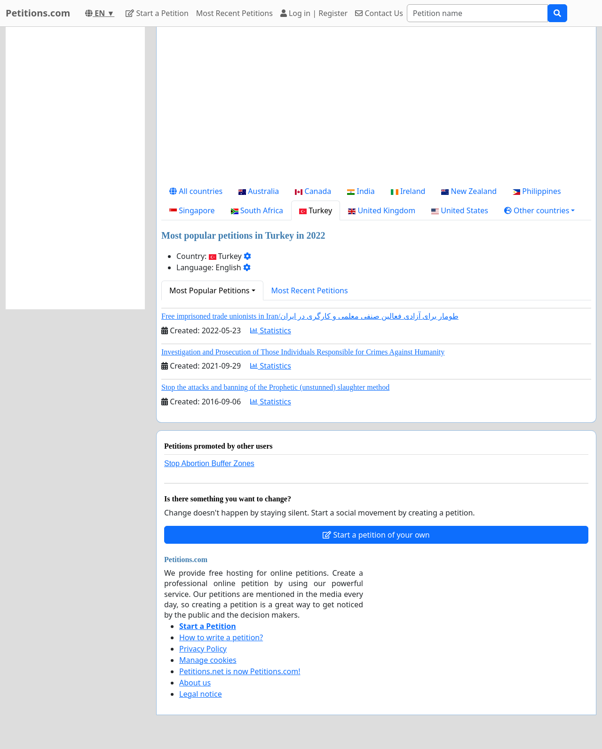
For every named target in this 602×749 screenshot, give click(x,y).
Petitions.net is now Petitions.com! (239, 671)
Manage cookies (208, 660)
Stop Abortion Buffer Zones (209, 463)
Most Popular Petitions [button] (209, 290)
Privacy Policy (203, 649)
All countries (195, 191)
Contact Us (379, 13)
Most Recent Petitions (234, 13)
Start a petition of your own (376, 535)
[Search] (477, 13)
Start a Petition (157, 13)
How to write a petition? (221, 637)
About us (195, 682)
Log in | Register (314, 13)
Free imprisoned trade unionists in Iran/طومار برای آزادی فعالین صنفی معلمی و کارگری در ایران (310, 316)
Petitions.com (38, 13)
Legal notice (200, 694)
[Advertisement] (376, 108)
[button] (539, 210)
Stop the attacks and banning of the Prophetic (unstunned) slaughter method (275, 387)
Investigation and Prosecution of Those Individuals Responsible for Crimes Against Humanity (302, 352)
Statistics (270, 330)
